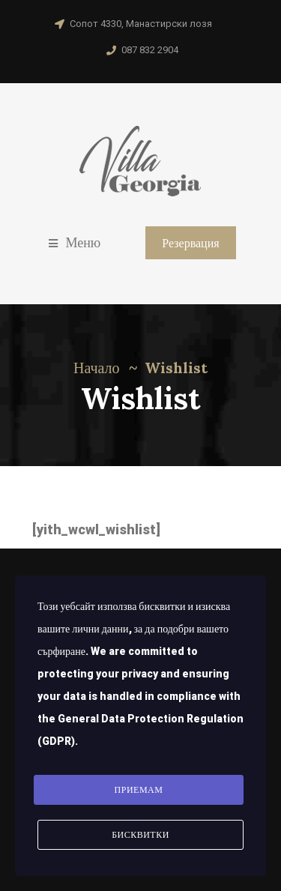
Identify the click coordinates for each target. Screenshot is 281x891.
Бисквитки (140, 835)
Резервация (190, 242)
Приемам (139, 790)
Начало (96, 367)
